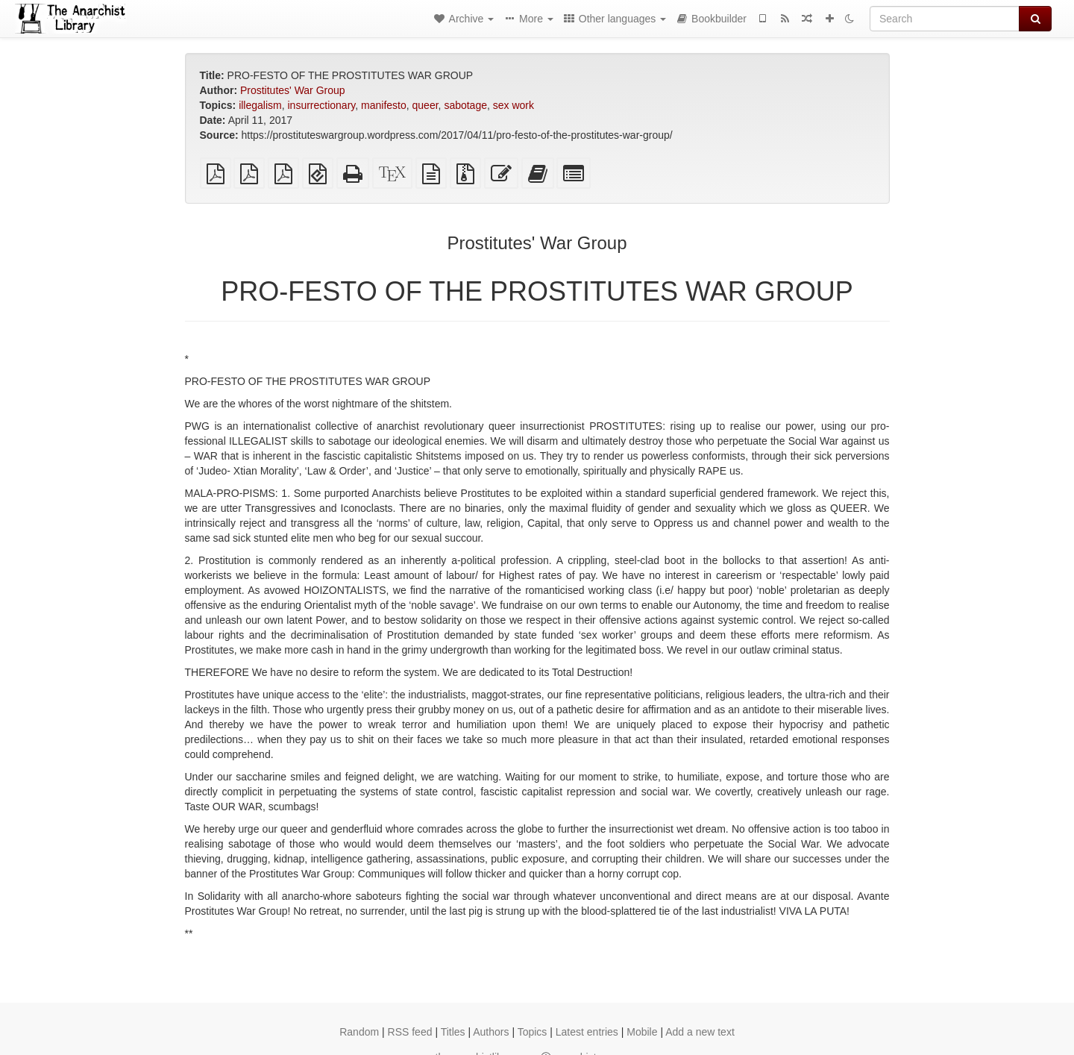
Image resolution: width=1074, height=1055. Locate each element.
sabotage (465, 105)
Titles (453, 1032)
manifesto (383, 105)
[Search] (945, 18)
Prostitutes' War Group (292, 90)
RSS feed (410, 1032)
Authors (491, 1032)
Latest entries (587, 1032)
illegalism (260, 105)
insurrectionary (322, 105)
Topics (532, 1032)
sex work (513, 105)
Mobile (641, 1032)
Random (359, 1032)
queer (425, 105)
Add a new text (700, 1032)
